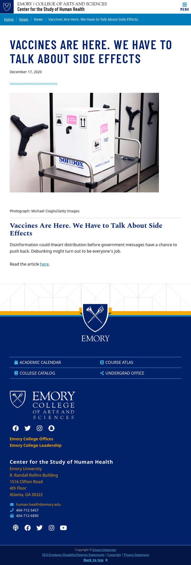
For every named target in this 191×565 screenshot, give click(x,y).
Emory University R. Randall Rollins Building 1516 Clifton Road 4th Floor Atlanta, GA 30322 (34, 481)
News (23, 19)
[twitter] (28, 428)
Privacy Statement (136, 555)
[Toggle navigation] (185, 6)
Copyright (114, 555)
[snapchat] (51, 428)
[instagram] (40, 428)
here (44, 264)
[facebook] (16, 428)
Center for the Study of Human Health (51, 8)
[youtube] (63, 528)
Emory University (104, 550)
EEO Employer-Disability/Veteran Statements (73, 555)
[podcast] (16, 528)
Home (9, 19)
